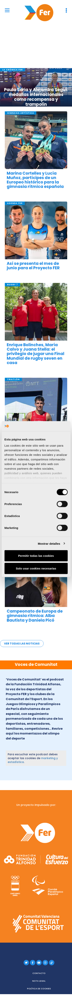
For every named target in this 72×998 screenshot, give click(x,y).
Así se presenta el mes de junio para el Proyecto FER (33, 265)
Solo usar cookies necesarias (36, 568)
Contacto (39, 973)
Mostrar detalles (49, 543)
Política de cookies (39, 988)
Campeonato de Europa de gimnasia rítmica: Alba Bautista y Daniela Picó (35, 615)
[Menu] (7, 10)
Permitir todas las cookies (36, 555)
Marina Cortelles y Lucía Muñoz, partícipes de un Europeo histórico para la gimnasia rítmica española (35, 180)
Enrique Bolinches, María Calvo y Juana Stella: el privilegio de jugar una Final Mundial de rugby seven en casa (35, 354)
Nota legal (39, 980)
